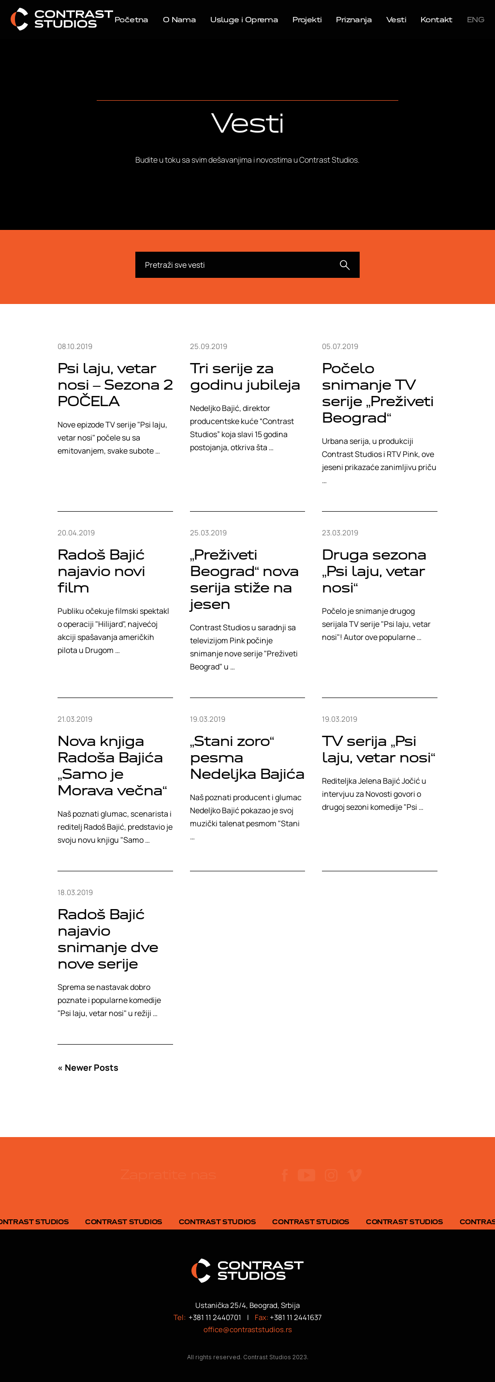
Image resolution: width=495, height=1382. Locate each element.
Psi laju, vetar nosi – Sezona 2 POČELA (115, 384)
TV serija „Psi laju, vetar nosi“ (378, 749)
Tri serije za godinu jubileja (245, 376)
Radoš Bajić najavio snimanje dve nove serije (108, 939)
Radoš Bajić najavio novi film (101, 571)
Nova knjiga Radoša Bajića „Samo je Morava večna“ (112, 765)
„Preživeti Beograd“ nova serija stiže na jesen (244, 579)
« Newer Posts (88, 1067)
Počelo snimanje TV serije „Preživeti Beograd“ (377, 393)
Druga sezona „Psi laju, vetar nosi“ (374, 571)
